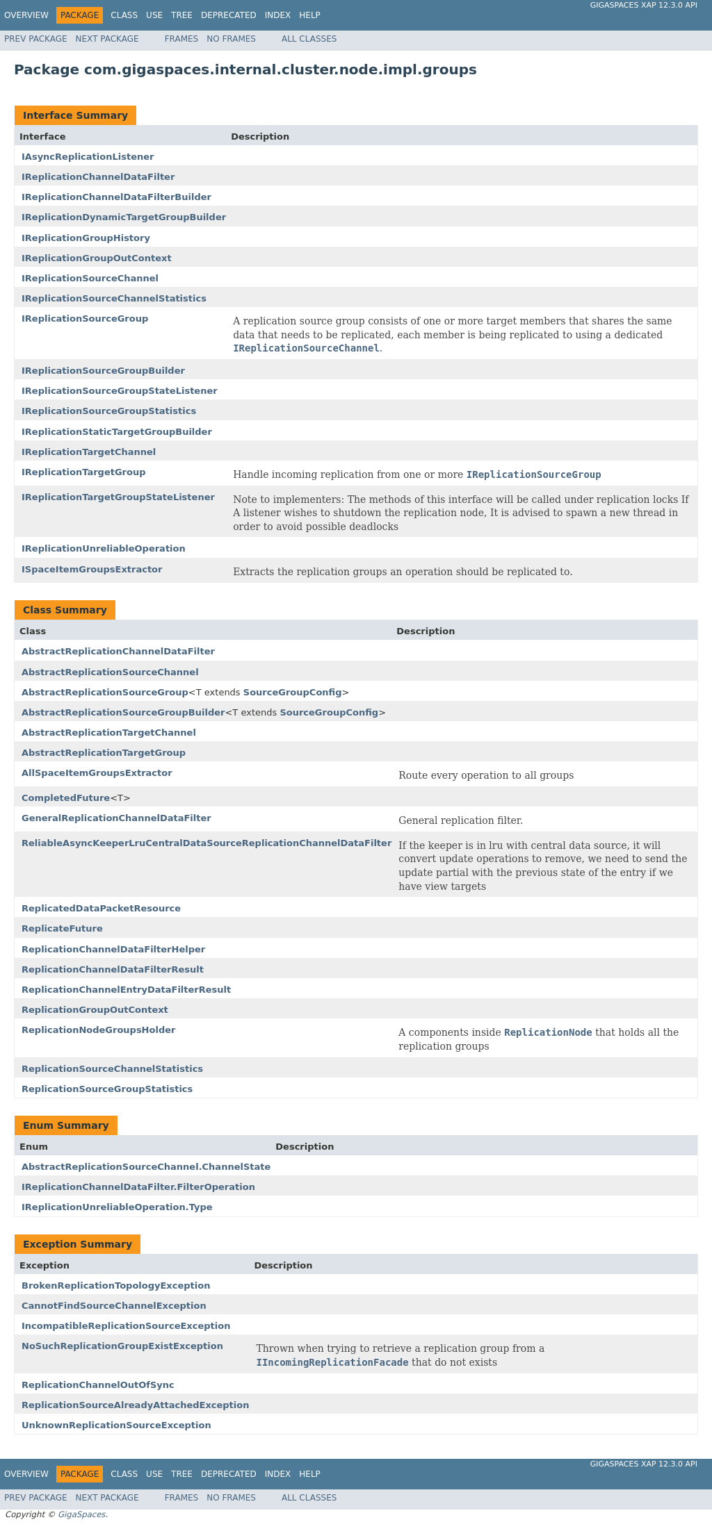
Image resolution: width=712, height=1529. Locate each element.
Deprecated (229, 15)
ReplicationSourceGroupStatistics (107, 1089)
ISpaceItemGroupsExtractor (92, 569)
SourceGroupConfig (292, 692)
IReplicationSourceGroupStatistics (109, 411)
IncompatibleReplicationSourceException (126, 1326)
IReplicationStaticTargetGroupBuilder (117, 432)
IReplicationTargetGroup (84, 472)
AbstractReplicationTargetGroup (104, 752)
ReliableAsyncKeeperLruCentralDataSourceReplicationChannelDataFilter (206, 843)
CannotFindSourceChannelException (114, 1305)
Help (310, 15)
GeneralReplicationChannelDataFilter (116, 818)
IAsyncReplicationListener (88, 156)
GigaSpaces (81, 1514)
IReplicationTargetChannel (89, 452)
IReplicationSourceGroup (85, 318)
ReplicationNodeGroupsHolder (98, 1030)
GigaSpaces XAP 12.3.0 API (643, 5)
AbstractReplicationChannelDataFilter (118, 651)
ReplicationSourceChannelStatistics (112, 1069)
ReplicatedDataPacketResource (101, 908)
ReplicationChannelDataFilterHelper (113, 949)
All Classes (309, 39)
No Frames (231, 39)
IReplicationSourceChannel (90, 278)
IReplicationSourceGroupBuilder (103, 370)
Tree (182, 15)
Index (278, 15)
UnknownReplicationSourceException (116, 1425)
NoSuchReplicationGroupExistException (122, 1346)
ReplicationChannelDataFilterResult (113, 969)
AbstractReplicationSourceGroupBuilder (123, 712)
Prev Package (35, 39)
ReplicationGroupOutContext (95, 1010)
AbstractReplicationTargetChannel (109, 732)
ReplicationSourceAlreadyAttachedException (135, 1405)
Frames (182, 39)
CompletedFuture (66, 798)
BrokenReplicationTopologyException (116, 1285)
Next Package (107, 39)
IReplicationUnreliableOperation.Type (117, 1207)
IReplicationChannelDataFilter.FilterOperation (138, 1187)
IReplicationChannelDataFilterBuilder (116, 197)
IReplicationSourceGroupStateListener (120, 391)
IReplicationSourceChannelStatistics (114, 298)
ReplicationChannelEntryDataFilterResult (126, 989)
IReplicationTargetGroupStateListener (118, 497)
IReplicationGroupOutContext (97, 258)
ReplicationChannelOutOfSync (98, 1385)
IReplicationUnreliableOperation (104, 548)
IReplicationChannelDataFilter (98, 177)
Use (154, 15)
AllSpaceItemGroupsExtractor (97, 773)
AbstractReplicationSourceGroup (105, 692)
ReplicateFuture (62, 928)
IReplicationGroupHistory (86, 238)
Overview (26, 15)
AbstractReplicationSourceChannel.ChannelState (146, 1167)
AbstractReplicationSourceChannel (110, 672)
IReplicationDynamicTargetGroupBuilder (124, 217)
